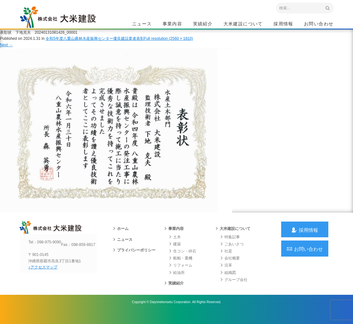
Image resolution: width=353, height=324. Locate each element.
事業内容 (172, 24)
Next (6, 50)
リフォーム (180, 274)
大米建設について (243, 24)
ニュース (142, 24)
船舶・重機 (180, 267)
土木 (175, 245)
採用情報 (283, 24)
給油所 (177, 281)
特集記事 (230, 245)
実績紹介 (203, 24)
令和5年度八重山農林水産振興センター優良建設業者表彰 (95, 44)
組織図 (228, 281)
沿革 (226, 274)
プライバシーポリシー (134, 259)
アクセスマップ (47, 281)
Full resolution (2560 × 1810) (168, 44)
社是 (226, 260)
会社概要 (230, 267)
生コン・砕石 (182, 260)
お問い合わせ (318, 24)
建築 (175, 252)
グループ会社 (234, 288)
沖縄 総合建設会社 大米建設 (64, 21)
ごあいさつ (232, 252)
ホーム (121, 237)
